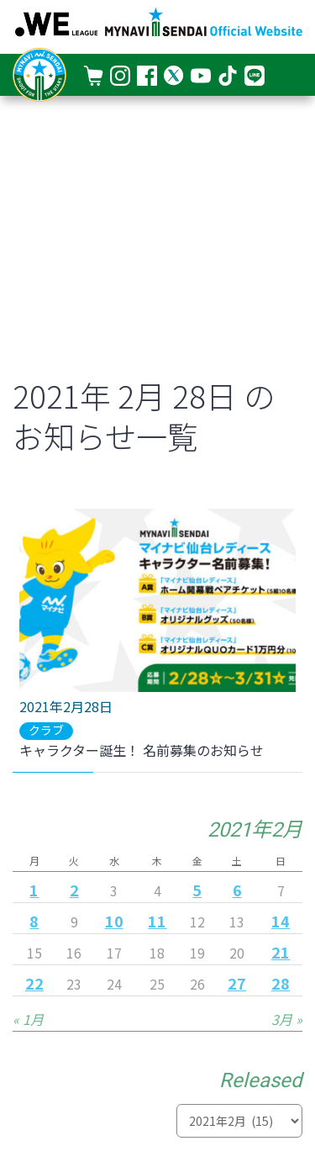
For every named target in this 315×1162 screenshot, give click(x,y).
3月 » (286, 1019)
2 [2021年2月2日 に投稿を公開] (74, 890)
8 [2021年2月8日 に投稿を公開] (34, 921)
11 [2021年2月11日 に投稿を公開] (157, 921)
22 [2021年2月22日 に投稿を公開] (34, 983)
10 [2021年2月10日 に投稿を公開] (114, 921)
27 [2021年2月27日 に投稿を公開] (237, 983)
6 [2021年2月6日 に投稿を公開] (237, 890)
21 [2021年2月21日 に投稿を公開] (280, 952)
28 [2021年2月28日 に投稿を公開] (280, 983)
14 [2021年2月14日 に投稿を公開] (280, 921)
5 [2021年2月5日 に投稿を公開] (197, 890)
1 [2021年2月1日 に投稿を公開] (34, 890)
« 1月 (28, 1019)
